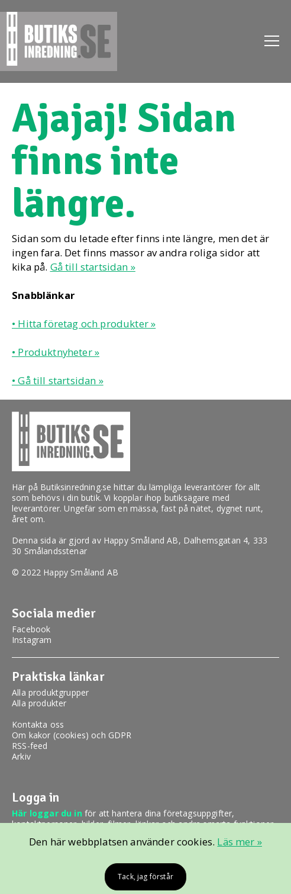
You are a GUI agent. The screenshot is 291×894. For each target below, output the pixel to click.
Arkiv (21, 756)
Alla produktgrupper (50, 692)
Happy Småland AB (141, 540)
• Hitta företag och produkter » (84, 323)
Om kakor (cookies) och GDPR (72, 735)
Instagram (32, 639)
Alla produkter (39, 703)
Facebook (31, 629)
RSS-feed (29, 745)
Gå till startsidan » (92, 267)
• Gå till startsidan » (58, 380)
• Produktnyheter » (55, 352)
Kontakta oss (38, 724)
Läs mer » (239, 841)
